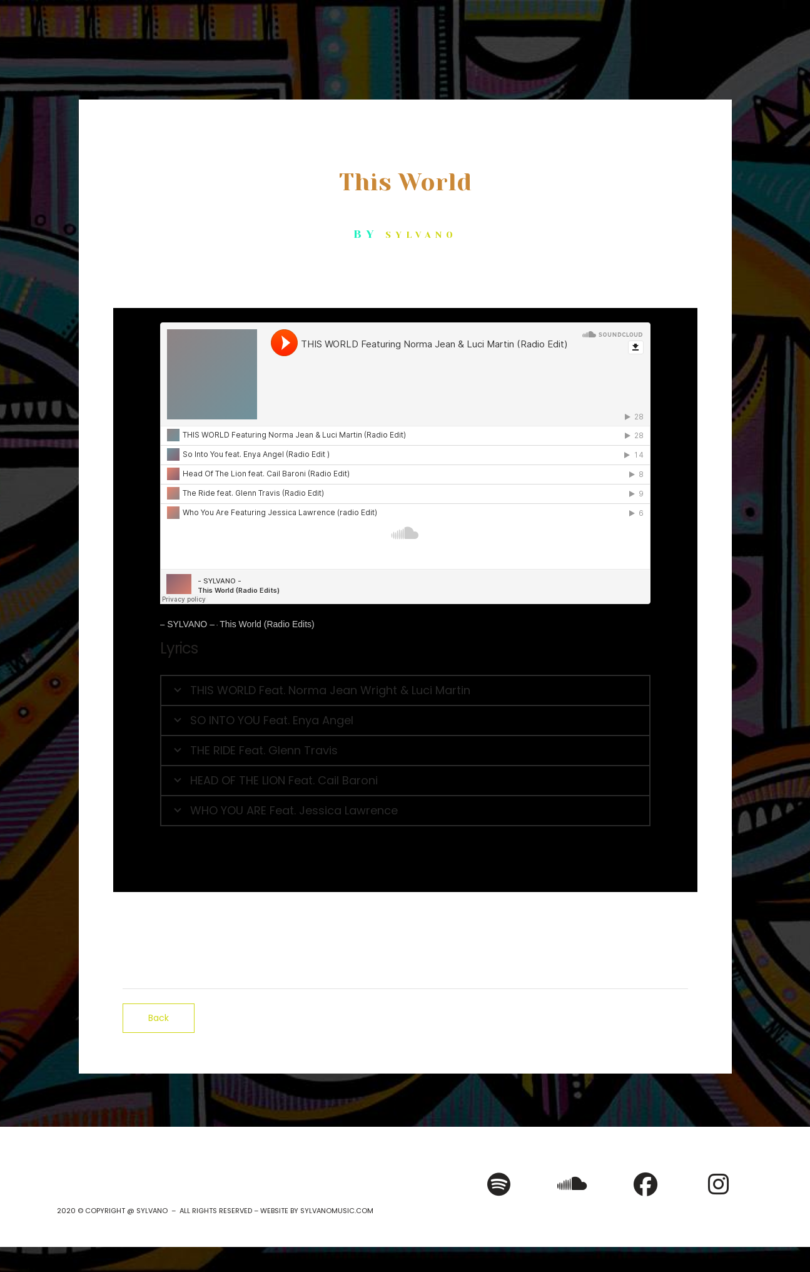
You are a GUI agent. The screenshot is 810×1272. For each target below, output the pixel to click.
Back (158, 1018)
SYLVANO (421, 235)
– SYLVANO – (187, 624)
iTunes (354, 923)
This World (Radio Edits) (267, 624)
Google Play (436, 923)
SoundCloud (619, 923)
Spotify (283, 923)
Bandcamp (527, 923)
